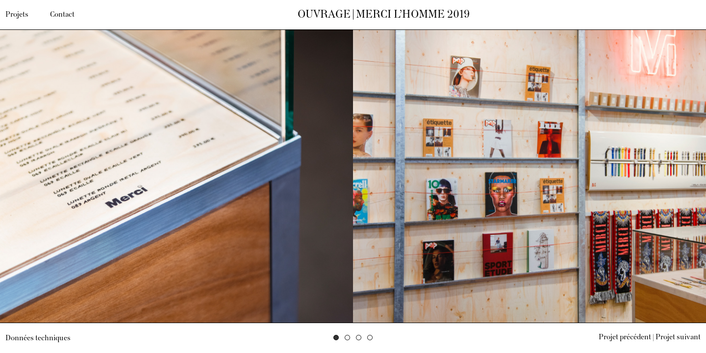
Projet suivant (678, 337)
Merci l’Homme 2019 (413, 14)
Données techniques (38, 338)
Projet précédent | (626, 337)
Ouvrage (324, 14)
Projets (16, 14)
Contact (62, 14)
